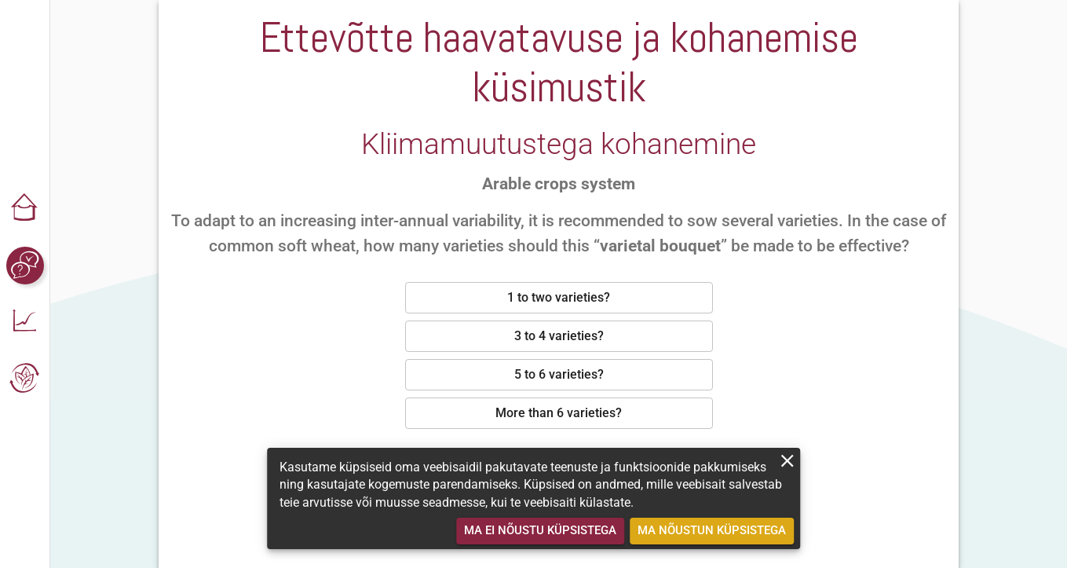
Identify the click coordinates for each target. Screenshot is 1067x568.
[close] (787, 461)
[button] (25, 209)
